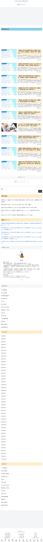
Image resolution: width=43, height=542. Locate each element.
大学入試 (35, 535)
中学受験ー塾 (21, 538)
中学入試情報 (7, 533)
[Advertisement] (21, 16)
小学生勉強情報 (7, 536)
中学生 (35, 533)
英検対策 (35, 536)
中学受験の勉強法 (7, 535)
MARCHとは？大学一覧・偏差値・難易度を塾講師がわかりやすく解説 (17, 215)
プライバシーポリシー (21, 533)
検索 (2, 189)
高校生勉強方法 (7, 538)
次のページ (21, 177)
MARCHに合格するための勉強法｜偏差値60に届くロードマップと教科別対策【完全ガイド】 (21, 211)
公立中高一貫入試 (35, 538)
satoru (5, 234)
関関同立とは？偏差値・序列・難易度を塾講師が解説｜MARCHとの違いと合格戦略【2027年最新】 (21, 201)
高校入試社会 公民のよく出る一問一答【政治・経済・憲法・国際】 (16, 205)
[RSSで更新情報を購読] (22, 280)
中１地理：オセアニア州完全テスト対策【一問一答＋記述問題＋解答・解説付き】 (19, 242)
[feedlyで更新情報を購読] (20, 280)
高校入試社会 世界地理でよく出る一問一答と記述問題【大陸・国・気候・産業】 (19, 208)
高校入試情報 (21, 535)
